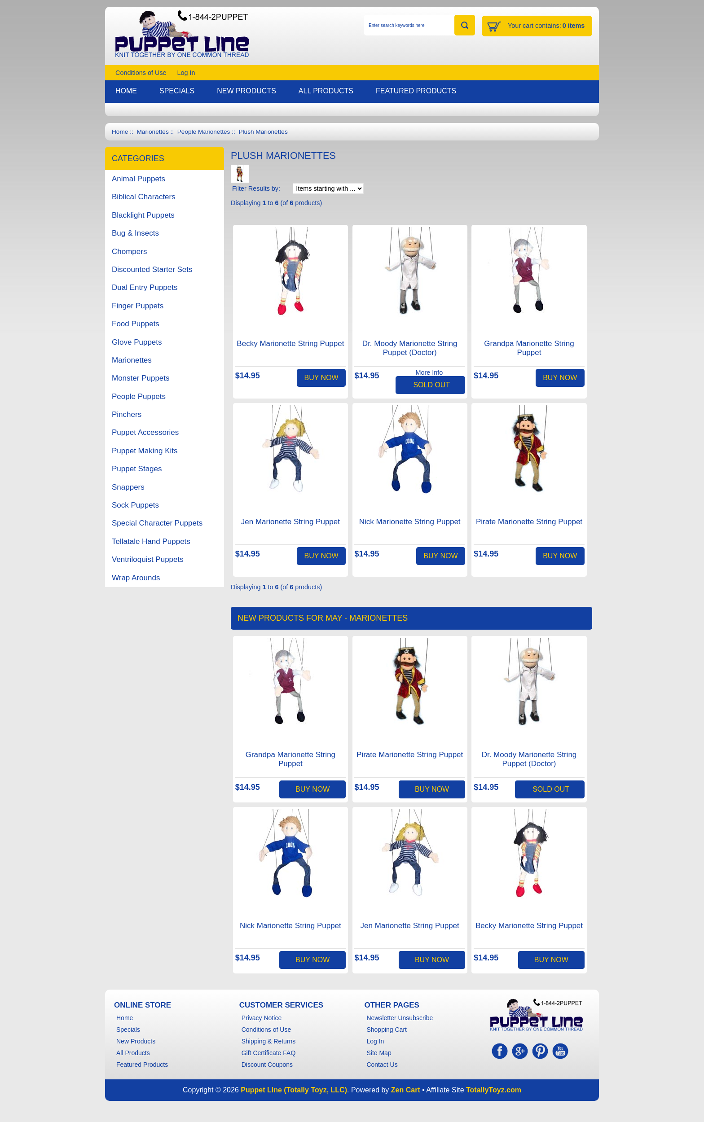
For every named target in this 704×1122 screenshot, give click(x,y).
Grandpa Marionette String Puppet (529, 348)
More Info (429, 372)
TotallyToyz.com (493, 1090)
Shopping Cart (386, 1029)
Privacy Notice (262, 1017)
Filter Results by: (256, 188)
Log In (186, 72)
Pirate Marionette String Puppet (529, 521)
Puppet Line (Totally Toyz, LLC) (294, 1090)
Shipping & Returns (269, 1041)
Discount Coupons (267, 1064)
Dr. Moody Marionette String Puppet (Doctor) (410, 348)
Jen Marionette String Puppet (290, 521)
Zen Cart (405, 1090)
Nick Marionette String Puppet (410, 521)
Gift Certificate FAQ (269, 1052)
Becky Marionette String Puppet (290, 343)
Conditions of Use (141, 72)
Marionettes (152, 131)
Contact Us (381, 1064)
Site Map (378, 1052)
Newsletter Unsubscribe (399, 1017)
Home (120, 131)
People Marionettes (203, 131)
